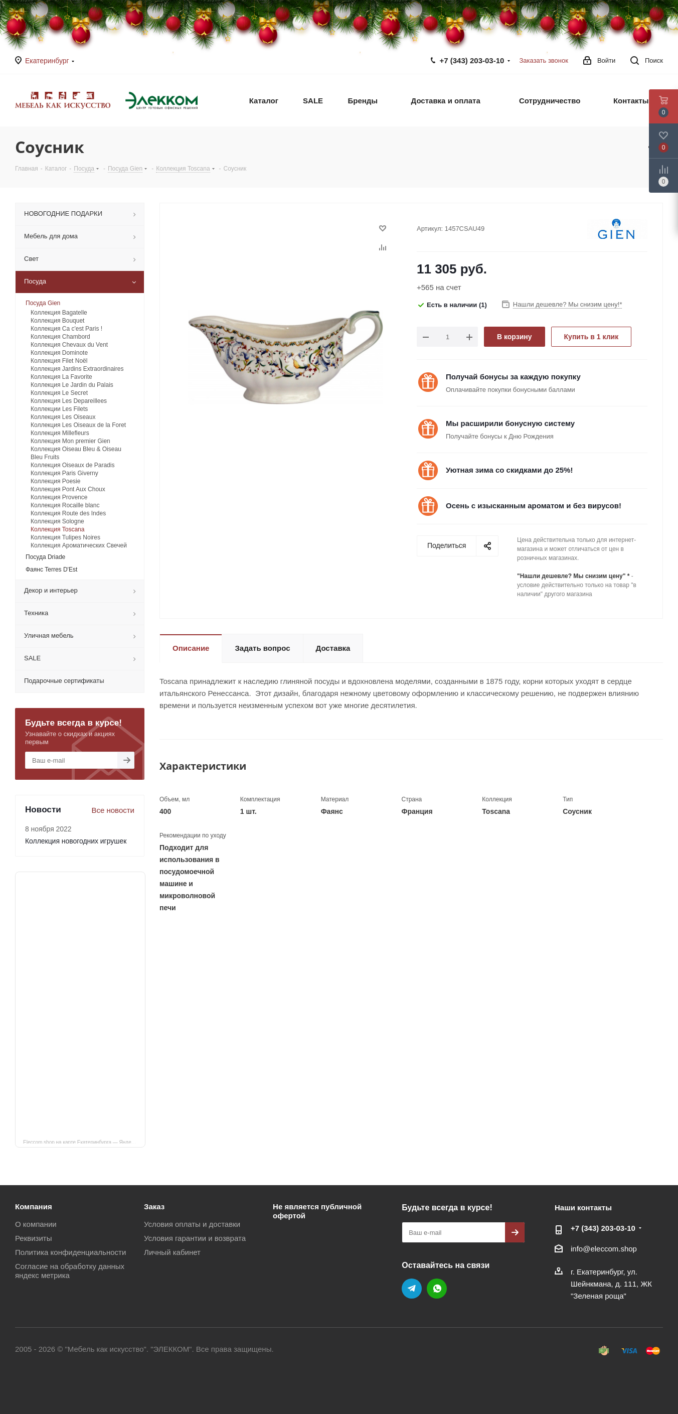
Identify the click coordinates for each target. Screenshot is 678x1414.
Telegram (412, 1289)
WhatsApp (437, 1289)
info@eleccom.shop (604, 1248)
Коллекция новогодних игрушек (75, 841)
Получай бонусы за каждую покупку (513, 376)
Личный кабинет (172, 1252)
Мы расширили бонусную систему (510, 423)
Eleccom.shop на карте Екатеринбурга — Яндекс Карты (84, 1142)
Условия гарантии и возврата (195, 1238)
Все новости (112, 810)
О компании (36, 1224)
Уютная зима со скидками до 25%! (509, 470)
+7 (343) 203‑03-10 (472, 60)
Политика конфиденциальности (70, 1252)
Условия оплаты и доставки (192, 1224)
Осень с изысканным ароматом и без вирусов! (533, 505)
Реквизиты (33, 1238)
